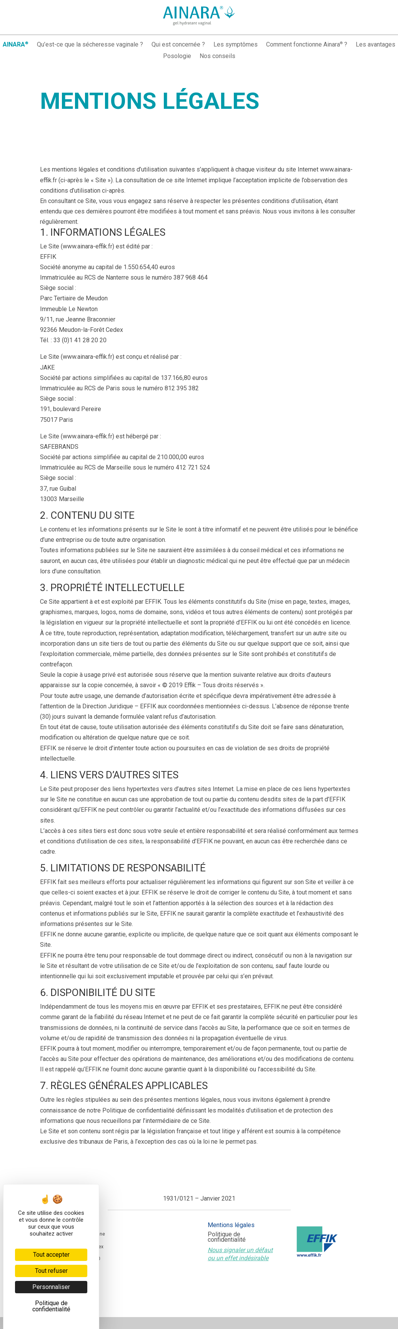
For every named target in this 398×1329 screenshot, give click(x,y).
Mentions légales (231, 1225)
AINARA (15, 45)
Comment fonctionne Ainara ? (306, 45)
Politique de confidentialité (227, 1237)
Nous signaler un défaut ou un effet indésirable (240, 1254)
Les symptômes (235, 45)
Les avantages (375, 45)
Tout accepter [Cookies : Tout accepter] (51, 1254)
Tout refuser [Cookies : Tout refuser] (51, 1270)
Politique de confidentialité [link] (51, 1306)
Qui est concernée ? (178, 45)
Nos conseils (217, 56)
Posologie (177, 56)
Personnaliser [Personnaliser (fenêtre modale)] (51, 1287)
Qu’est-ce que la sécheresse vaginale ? (90, 45)
